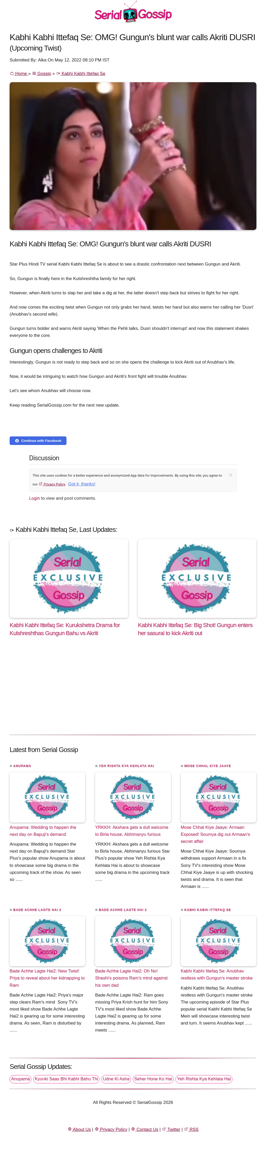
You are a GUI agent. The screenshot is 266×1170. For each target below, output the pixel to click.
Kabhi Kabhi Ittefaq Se (80, 73)
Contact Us (144, 1129)
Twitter (171, 1129)
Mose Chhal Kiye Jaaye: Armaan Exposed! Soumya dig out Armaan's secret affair (215, 834)
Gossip (41, 73)
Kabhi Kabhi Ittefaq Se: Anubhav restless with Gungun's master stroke (217, 974)
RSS (191, 1129)
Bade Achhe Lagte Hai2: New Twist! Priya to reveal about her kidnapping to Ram (47, 978)
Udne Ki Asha (116, 1078)
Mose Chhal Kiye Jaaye (207, 766)
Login (34, 498)
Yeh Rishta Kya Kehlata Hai (126, 766)
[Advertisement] (133, 690)
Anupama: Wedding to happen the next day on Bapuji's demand (43, 831)
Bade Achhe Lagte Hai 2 (37, 910)
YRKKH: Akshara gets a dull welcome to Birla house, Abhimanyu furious (131, 831)
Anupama (22, 766)
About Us (79, 1129)
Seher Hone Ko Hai (153, 1078)
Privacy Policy (51, 484)
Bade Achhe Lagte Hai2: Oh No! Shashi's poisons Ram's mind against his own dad (131, 978)
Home (19, 73)
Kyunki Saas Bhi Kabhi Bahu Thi (66, 1078)
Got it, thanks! (81, 484)
